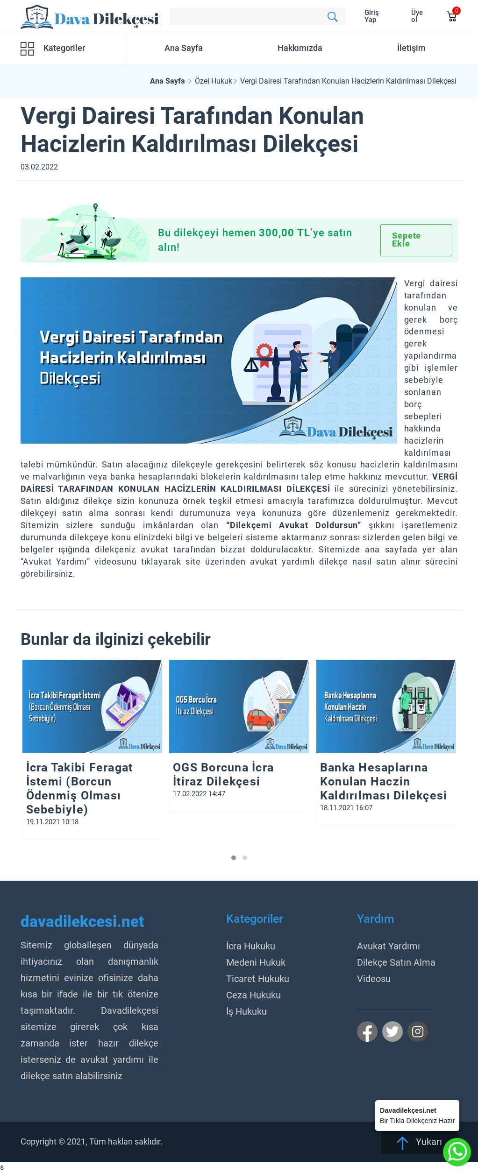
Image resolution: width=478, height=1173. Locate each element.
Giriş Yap (371, 16)
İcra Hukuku (250, 946)
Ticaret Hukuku (257, 978)
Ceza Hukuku (253, 995)
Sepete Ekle (406, 240)
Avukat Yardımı (388, 946)
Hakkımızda (300, 48)
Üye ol (417, 16)
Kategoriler (53, 49)
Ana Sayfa (183, 48)
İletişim (411, 48)
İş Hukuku (246, 1011)
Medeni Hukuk (255, 962)
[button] (233, 857)
